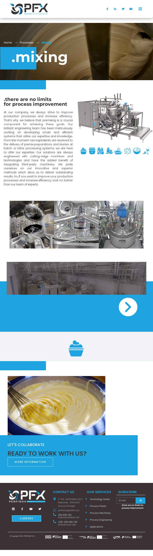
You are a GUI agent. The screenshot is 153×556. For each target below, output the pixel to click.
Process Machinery (100, 513)
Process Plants (98, 506)
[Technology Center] (86, 498)
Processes (27, 42)
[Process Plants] (86, 505)
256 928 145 (64, 514)
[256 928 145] (54, 514)
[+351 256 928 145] (54, 521)
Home (8, 42)
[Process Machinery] (86, 512)
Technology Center (100, 499)
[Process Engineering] (86, 519)
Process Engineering (101, 519)
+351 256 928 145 (67, 521)
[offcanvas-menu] (140, 9)
